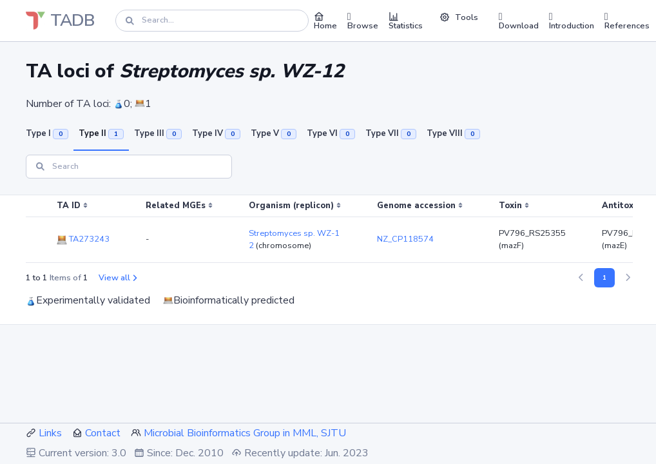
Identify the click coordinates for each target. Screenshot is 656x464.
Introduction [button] (571, 21)
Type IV (216, 133)
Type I (47, 133)
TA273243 (83, 239)
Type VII (390, 133)
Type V (273, 133)
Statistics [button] (406, 21)
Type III (158, 133)
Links (50, 433)
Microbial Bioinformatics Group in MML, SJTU (245, 433)
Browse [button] (362, 21)
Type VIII (453, 133)
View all (118, 278)
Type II (101, 133)
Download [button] (519, 21)
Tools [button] (458, 17)
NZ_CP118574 (405, 239)
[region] (328, 229)
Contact (103, 433)
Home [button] (325, 21)
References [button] (627, 21)
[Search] (212, 20)
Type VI (331, 133)
